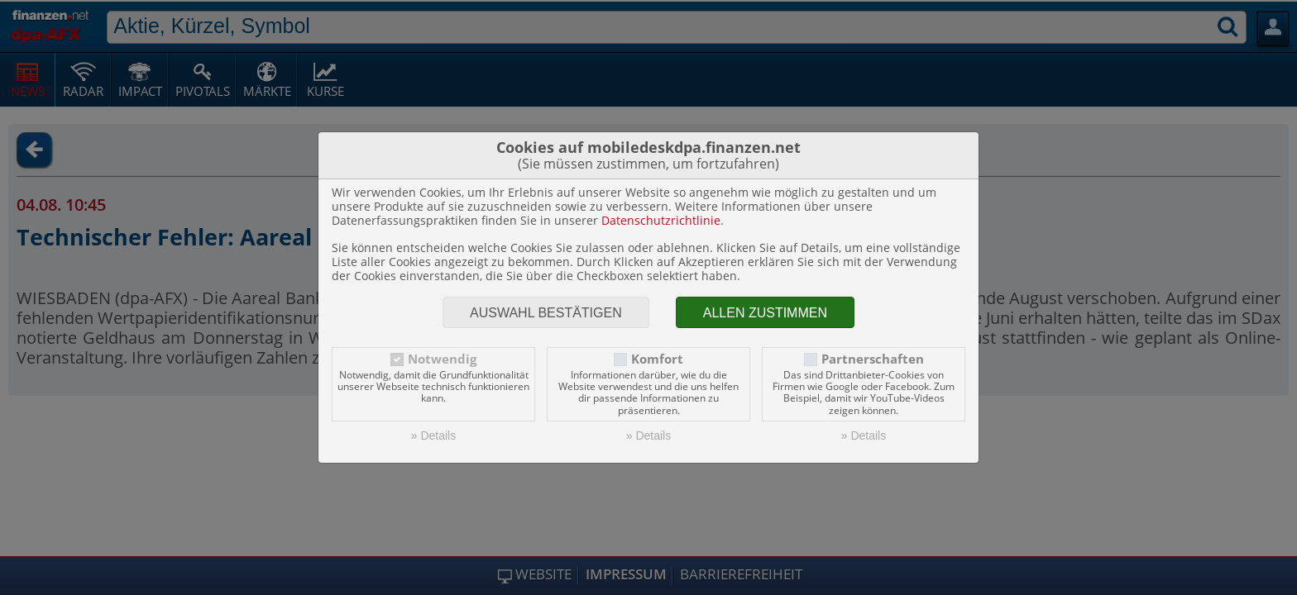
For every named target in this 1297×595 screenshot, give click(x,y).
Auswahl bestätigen (546, 313)
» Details (433, 435)
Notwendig (442, 359)
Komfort (657, 359)
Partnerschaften (872, 359)
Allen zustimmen (765, 313)
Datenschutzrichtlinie (660, 220)
